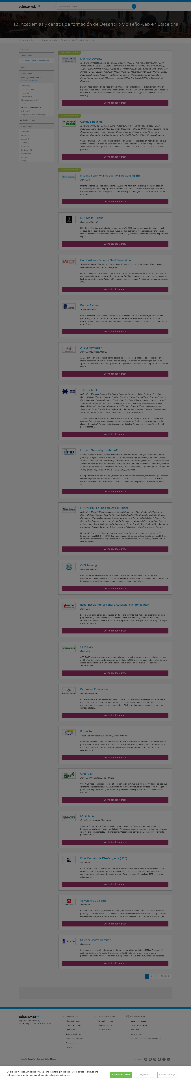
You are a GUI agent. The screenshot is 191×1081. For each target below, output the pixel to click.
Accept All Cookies (121, 1074)
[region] (95, 1073)
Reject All (144, 1074)
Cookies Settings (167, 1074)
